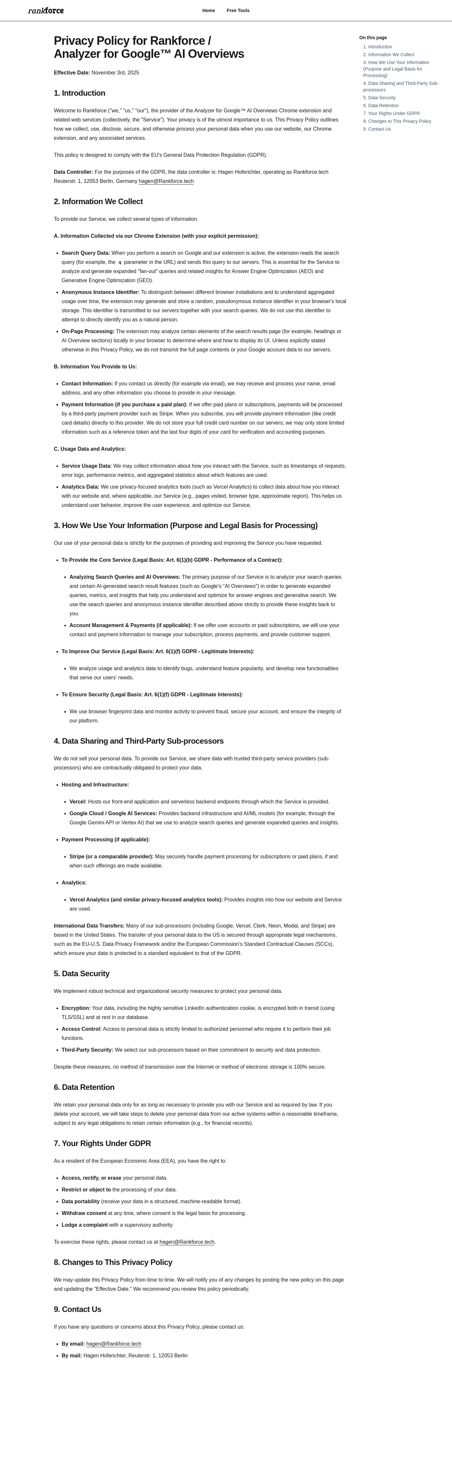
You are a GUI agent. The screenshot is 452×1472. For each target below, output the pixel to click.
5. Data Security (81, 973)
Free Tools (238, 10)
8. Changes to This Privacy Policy (113, 1262)
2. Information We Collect (98, 201)
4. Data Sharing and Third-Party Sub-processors (139, 740)
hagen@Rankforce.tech (166, 181)
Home (208, 10)
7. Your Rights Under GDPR (102, 1143)
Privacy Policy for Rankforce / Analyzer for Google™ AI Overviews (149, 47)
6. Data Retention (84, 1087)
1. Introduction (79, 93)
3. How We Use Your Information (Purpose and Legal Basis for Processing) (186, 525)
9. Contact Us (77, 1309)
